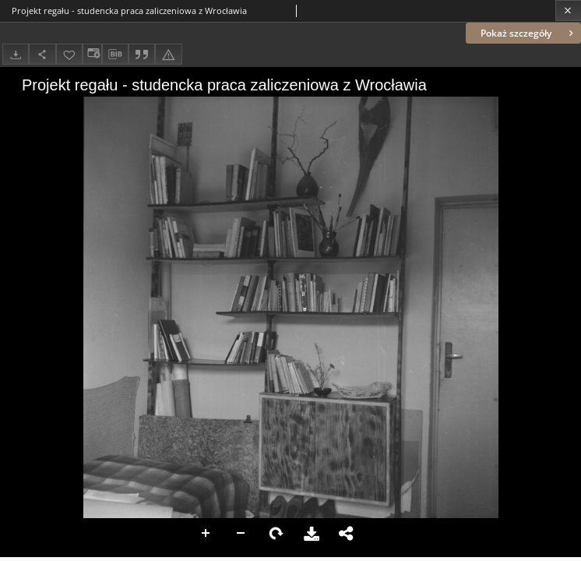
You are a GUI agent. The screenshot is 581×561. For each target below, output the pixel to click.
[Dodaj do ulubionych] (69, 54)
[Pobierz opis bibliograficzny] (115, 54)
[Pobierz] (15, 54)
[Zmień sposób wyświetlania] (92, 54)
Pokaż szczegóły (528, 33)
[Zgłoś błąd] (168, 54)
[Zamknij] (568, 10)
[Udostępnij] (42, 54)
